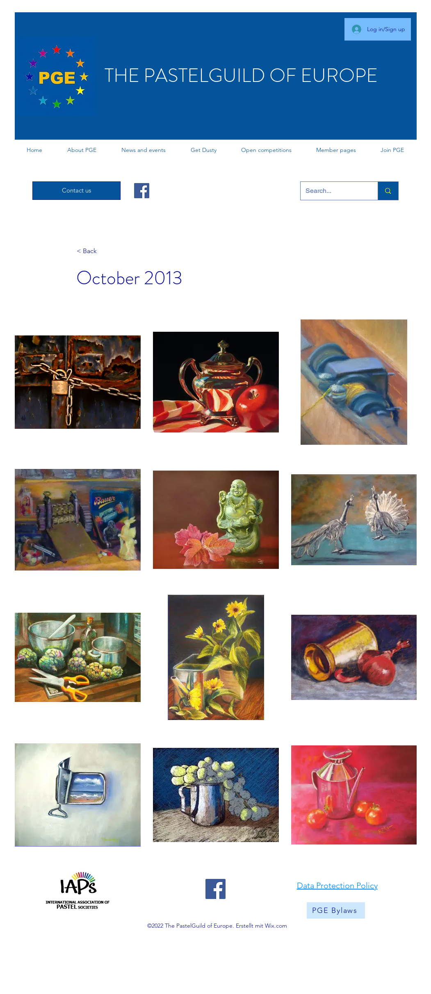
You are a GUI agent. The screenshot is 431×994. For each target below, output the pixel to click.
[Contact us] (76, 190)
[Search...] (333, 191)
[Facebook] (141, 190)
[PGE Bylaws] (336, 910)
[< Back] (104, 251)
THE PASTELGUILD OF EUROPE (241, 75)
